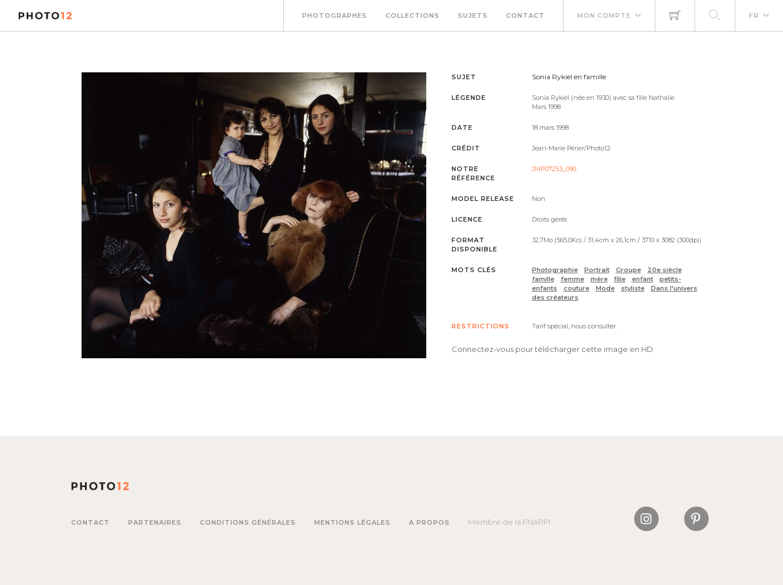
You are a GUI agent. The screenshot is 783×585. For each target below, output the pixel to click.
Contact (525, 15)
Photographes (334, 15)
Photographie (555, 270)
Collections (412, 15)
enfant (642, 279)
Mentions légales (352, 522)
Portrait (597, 270)
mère (599, 279)
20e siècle (664, 270)
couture (576, 288)
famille (543, 279)
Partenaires (155, 522)
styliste (633, 288)
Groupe (628, 270)
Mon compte (604, 15)
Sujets (473, 15)
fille (620, 279)
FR (754, 15)
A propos (429, 522)
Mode (605, 288)
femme (572, 279)
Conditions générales (248, 522)
